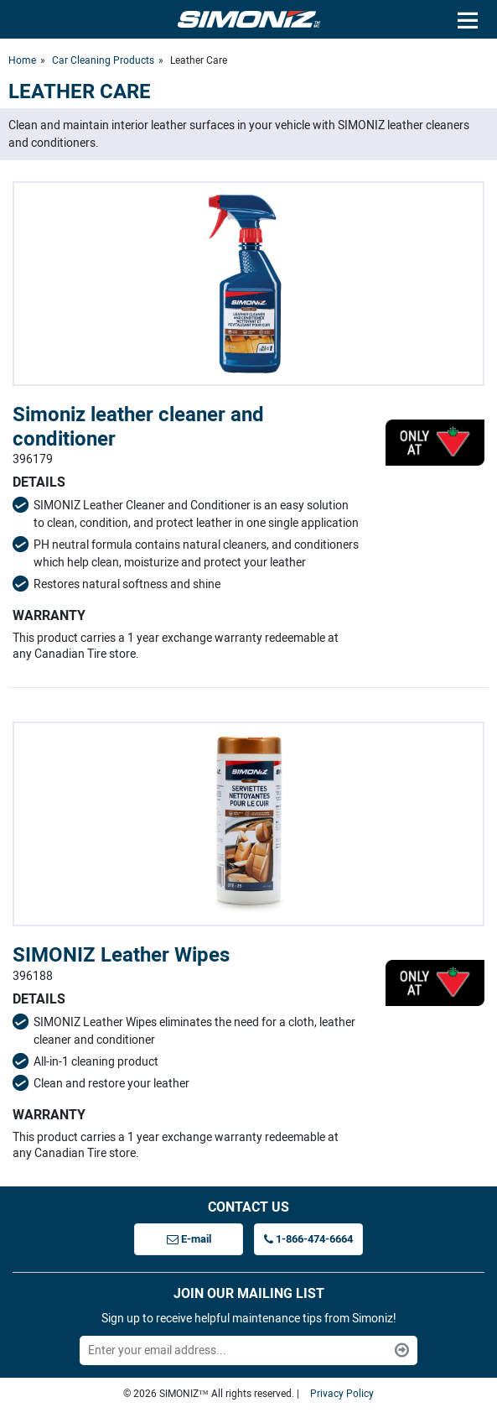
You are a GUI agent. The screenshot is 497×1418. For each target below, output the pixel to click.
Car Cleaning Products (103, 60)
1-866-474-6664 (308, 1239)
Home (22, 60)
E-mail (189, 1239)
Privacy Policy (342, 1394)
